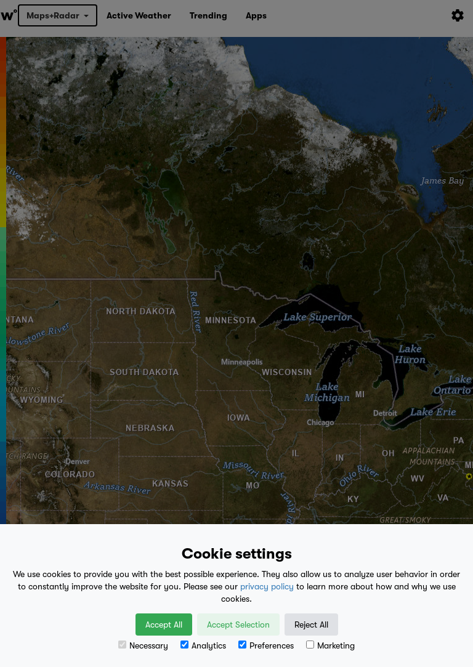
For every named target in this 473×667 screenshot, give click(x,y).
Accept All (163, 624)
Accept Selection (238, 624)
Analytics (203, 645)
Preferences (266, 645)
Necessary (143, 645)
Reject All (311, 624)
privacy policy (267, 586)
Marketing (330, 645)
